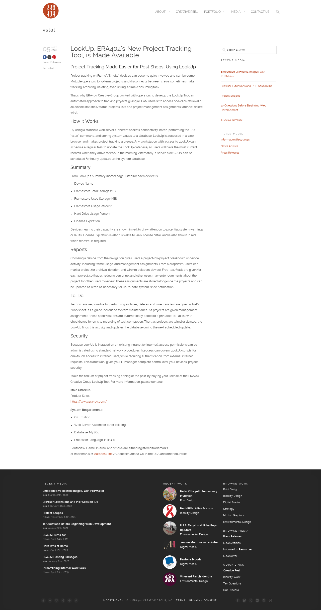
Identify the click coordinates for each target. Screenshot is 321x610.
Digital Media (188, 547)
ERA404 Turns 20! (232, 119)
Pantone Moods (190, 559)
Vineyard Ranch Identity (196, 576)
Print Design (187, 500)
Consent (210, 600)
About (161, 12)
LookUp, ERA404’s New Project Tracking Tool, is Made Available (131, 52)
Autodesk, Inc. (103, 454)
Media (236, 12)
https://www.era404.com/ (88, 401)
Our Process (231, 590)
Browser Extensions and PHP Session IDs (246, 86)
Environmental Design (194, 534)
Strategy (228, 509)
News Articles (229, 146)
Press (46, 550)
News (46, 517)
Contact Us (260, 12)
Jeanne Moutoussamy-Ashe (199, 542)
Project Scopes (230, 95)
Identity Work (231, 577)
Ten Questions (232, 583)
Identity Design (189, 513)
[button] (278, 15)
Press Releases (52, 62)
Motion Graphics (233, 515)
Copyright (113, 600)
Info (45, 495)
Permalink (48, 68)
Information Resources (235, 139)
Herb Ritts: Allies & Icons (196, 508)
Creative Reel (187, 12)
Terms (180, 600)
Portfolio (213, 12)
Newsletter (230, 556)
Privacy (195, 600)
